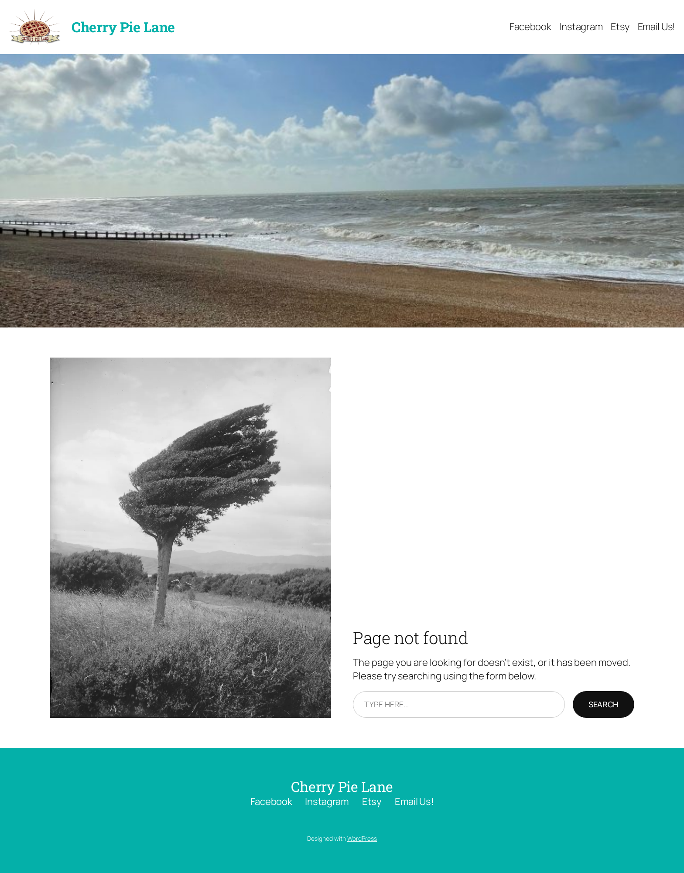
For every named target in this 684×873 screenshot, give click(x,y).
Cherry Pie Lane (123, 26)
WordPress (362, 838)
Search (603, 704)
